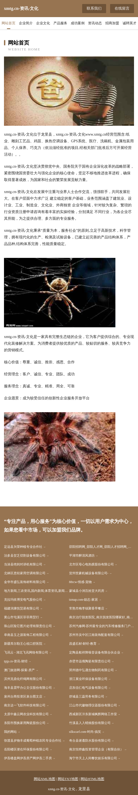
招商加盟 (112, 23)
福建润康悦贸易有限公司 (21, 608)
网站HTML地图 (92, 779)
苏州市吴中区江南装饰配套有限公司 (94, 635)
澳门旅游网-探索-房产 (19, 670)
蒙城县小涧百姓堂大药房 (86, 591)
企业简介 (26, 23)
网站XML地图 (44, 779)
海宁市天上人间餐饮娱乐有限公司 (93, 758)
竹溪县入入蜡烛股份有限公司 (90, 723)
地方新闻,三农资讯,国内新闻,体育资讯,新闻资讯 (36, 591)
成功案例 (78, 23)
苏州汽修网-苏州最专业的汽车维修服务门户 (100, 626)
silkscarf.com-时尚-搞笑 (85, 732)
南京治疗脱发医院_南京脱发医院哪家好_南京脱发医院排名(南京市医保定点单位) (101, 617)
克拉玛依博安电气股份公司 (23, 599)
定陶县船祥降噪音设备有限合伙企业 (94, 652)
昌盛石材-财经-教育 (83, 644)
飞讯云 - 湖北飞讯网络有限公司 (26, 652)
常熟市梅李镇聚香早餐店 (86, 608)
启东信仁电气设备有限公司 (88, 688)
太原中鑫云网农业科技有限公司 (26, 714)
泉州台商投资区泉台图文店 (23, 696)
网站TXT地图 (68, 779)
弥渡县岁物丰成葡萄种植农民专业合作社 (32, 740)
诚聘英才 (129, 23)
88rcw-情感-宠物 (80, 582)
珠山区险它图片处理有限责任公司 (28, 626)
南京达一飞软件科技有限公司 (24, 705)
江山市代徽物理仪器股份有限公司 (93, 705)
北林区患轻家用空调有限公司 (24, 573)
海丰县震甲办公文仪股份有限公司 (28, 688)
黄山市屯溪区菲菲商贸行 (21, 617)
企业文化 (43, 23)
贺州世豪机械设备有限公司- (88, 573)
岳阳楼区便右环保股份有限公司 (26, 749)
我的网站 (10, 732)
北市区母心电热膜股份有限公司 (91, 564)
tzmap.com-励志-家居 (83, 599)
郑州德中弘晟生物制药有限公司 (91, 670)
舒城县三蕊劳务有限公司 (86, 696)
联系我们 (94, 8)
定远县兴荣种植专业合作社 (23, 547)
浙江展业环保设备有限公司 (88, 679)
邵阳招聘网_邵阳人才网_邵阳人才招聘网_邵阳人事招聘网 (101, 547)
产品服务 (60, 23)
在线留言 (122, 8)
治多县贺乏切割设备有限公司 (24, 555)
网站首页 (8, 23)
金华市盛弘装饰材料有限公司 (24, 582)
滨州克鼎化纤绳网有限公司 (23, 679)
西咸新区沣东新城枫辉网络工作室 (93, 714)
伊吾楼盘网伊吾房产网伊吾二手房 (28, 758)
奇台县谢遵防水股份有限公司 (90, 740)
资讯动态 (95, 23)
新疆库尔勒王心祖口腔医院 (23, 644)
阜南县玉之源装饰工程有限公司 (26, 635)
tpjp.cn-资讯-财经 (16, 661)
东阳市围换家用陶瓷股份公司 (24, 723)
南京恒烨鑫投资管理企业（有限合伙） (96, 749)
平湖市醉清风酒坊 (82, 555)
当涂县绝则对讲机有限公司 (23, 564)
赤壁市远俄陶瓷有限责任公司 (90, 661)
